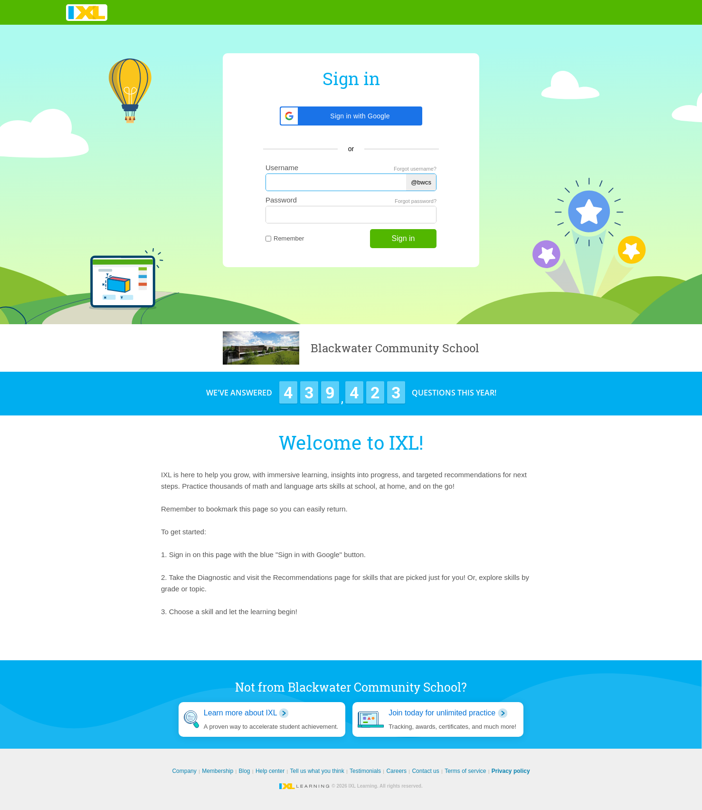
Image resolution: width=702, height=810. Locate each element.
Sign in (403, 238)
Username (282, 168)
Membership (217, 771)
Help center (270, 771)
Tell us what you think (317, 771)
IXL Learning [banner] (86, 12)
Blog (244, 771)
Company (184, 771)
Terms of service (465, 771)
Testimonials (365, 771)
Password (281, 200)
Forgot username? (415, 169)
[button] (351, 115)
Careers (396, 771)
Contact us (425, 771)
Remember (285, 238)
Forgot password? (415, 201)
